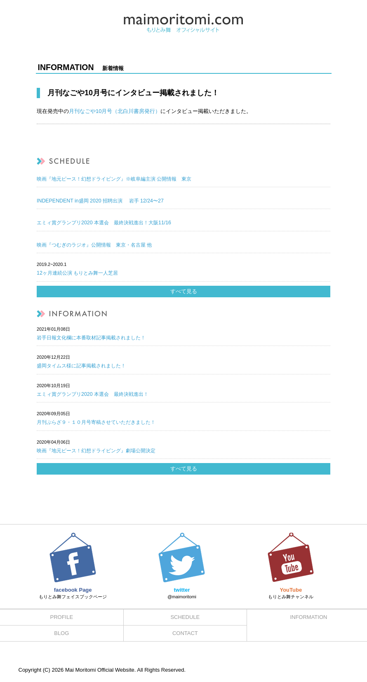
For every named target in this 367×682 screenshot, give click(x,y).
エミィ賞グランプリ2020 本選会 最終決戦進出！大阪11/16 (104, 223)
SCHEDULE (185, 617)
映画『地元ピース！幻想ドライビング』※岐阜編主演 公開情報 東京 (114, 179)
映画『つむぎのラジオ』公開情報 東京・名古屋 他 (94, 245)
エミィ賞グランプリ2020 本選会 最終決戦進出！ (92, 394)
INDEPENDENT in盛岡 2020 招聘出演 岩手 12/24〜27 (100, 201)
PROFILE (61, 617)
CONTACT (185, 633)
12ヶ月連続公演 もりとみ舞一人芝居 (77, 273)
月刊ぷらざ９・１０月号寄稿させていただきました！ (96, 422)
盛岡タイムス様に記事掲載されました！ (81, 366)
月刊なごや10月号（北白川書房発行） (114, 111)
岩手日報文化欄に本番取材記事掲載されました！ (91, 338)
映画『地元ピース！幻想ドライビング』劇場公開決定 (96, 451)
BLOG (61, 633)
